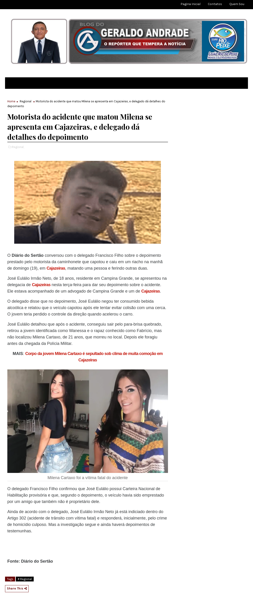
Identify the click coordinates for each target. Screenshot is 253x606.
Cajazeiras (56, 268)
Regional (25, 101)
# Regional (25, 579)
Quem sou (236, 4)
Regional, (18, 147)
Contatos (215, 4)
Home (11, 101)
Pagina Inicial (191, 4)
